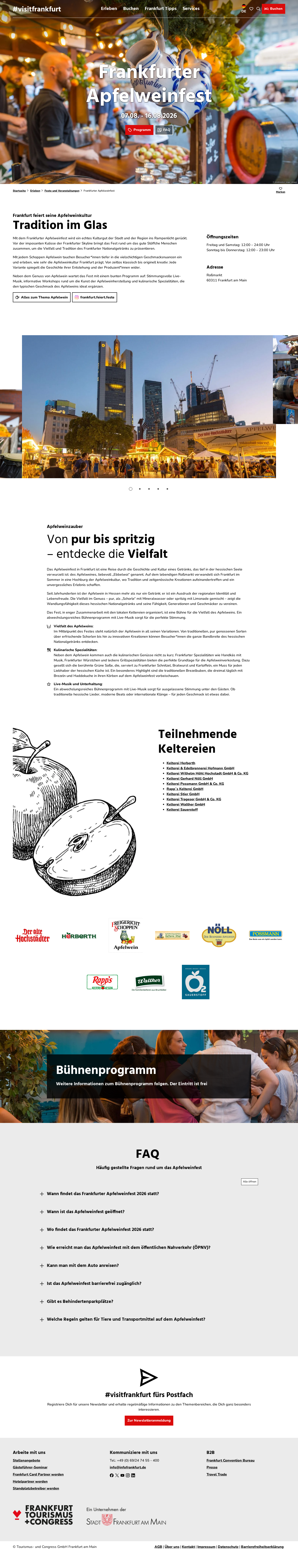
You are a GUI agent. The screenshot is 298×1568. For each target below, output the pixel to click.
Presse (212, 1467)
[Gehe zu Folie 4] (158, 489)
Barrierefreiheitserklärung (262, 1546)
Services (191, 8)
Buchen (131, 8)
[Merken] (280, 191)
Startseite (19, 191)
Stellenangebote (26, 1460)
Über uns (172, 1546)
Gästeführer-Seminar (30, 1467)
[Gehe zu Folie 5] (167, 489)
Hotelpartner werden (30, 1481)
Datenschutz (228, 1546)
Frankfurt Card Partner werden (38, 1474)
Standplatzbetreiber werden (36, 1488)
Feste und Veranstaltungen (62, 191)
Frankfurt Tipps (161, 8)
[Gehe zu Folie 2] (140, 489)
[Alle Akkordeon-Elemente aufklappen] (249, 1181)
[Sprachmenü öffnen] (244, 8)
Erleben (109, 8)
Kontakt (188, 1546)
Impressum (206, 1546)
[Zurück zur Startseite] (37, 8)
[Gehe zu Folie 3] (149, 489)
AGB (158, 1546)
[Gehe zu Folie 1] (130, 489)
